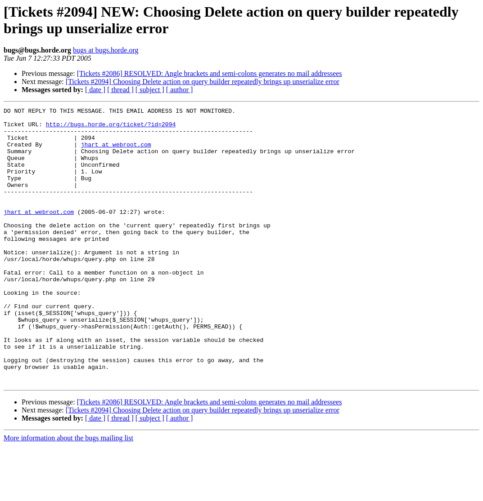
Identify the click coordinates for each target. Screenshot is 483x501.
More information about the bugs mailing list (68, 493)
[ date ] (95, 89)
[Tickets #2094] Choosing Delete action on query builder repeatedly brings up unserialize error (202, 81)
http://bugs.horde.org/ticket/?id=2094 (111, 128)
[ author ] (179, 89)
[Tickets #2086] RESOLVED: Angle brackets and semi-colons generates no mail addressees (209, 73)
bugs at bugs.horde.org (105, 50)
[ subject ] (149, 89)
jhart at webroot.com (116, 152)
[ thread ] (120, 89)
